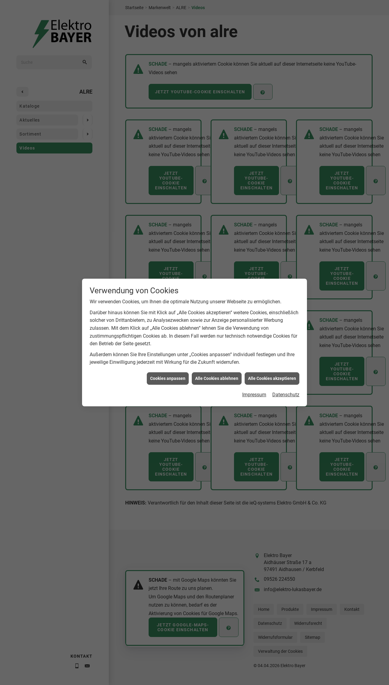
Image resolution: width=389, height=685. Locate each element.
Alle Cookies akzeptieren (272, 367)
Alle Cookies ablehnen (216, 367)
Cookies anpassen (167, 367)
